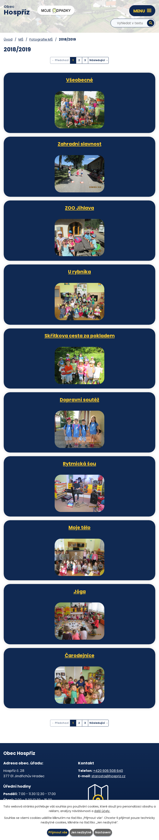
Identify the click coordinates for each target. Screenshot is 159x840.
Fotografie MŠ (41, 39)
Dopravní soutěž (79, 399)
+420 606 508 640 (108, 770)
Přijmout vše (57, 832)
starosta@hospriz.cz (108, 776)
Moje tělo (79, 527)
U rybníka (79, 271)
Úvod (8, 39)
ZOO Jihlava (79, 208)
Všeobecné (79, 80)
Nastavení (103, 832)
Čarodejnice (79, 655)
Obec (17, 10)
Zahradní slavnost (79, 144)
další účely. (102, 811)
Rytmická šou (79, 463)
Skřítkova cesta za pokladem (80, 335)
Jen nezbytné (81, 832)
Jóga (79, 591)
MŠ (20, 39)
